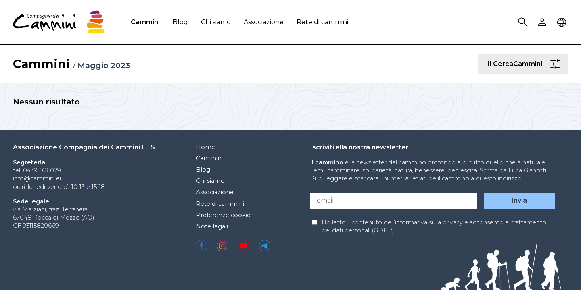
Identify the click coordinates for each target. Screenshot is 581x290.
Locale (563, 22)
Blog (180, 22)
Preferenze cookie (223, 215)
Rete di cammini (322, 22)
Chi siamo (216, 22)
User (543, 22)
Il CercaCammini (556, 64)
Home (205, 147)
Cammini (145, 22)
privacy (453, 222)
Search (524, 22)
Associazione (264, 22)
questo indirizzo (499, 178)
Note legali (212, 226)
